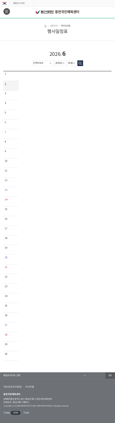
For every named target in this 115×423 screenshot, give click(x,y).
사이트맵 (29, 387)
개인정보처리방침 (12, 387)
